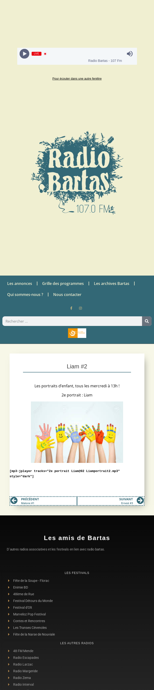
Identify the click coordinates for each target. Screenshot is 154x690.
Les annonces (19, 283)
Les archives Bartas (111, 283)
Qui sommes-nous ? (25, 294)
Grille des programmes (63, 283)
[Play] (24, 54)
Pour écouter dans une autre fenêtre (77, 78)
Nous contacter (67, 294)
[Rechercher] (147, 321)
